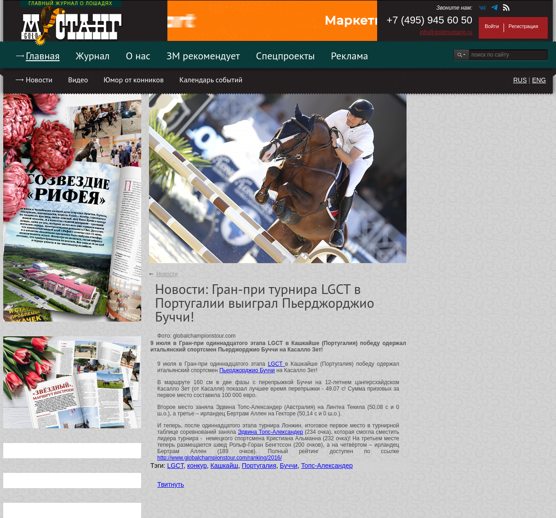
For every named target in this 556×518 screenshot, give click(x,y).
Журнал (93, 55)
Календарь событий (210, 79)
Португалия (259, 465)
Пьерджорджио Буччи (247, 370)
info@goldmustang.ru (446, 32)
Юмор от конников (133, 79)
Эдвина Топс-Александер (270, 432)
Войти (492, 26)
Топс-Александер (327, 465)
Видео (78, 79)
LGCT (276, 364)
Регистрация (523, 26)
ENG (539, 80)
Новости (39, 79)
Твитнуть (170, 484)
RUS (520, 80)
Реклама (349, 55)
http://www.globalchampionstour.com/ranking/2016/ (219, 458)
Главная (43, 55)
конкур (197, 465)
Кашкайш (224, 465)
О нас (138, 55)
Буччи (289, 465)
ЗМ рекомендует (203, 55)
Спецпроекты (285, 55)
